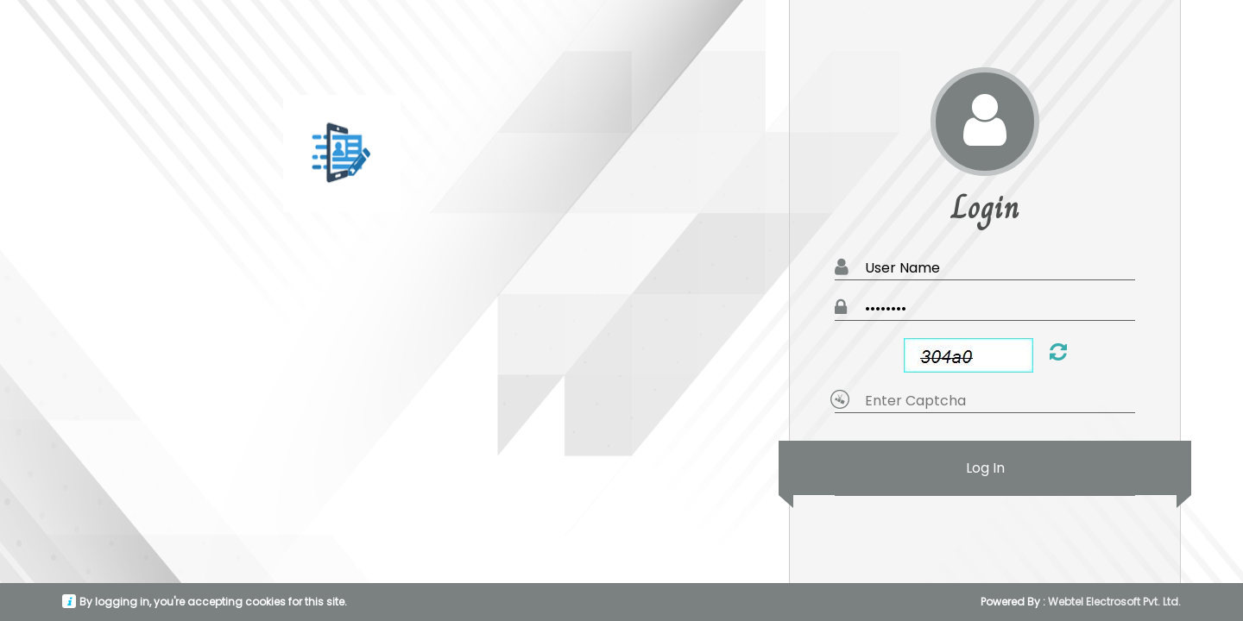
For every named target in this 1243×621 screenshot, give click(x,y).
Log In (985, 468)
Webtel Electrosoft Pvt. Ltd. (1114, 601)
